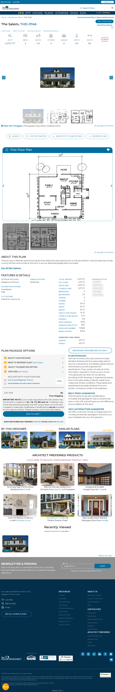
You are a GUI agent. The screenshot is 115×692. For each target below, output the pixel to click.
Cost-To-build (63, 611)
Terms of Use (91, 616)
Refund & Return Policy (94, 619)
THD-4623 (63, 447)
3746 (6, 551)
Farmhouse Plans (15, 17)
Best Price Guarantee (94, 595)
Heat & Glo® (91, 645)
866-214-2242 (6, 2)
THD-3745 (91, 447)
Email (5, 607)
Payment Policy (92, 629)
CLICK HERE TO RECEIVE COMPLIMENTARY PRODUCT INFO (57, 460)
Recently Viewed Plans (86, 17)
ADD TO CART (33, 414)
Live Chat (16, 2)
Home (3, 17)
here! (99, 571)
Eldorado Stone (92, 639)
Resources (64, 592)
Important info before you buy (90, 351)
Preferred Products (51, 31)
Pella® (89, 642)
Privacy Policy (91, 613)
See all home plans (16, 614)
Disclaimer (90, 626)
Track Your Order (64, 624)
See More (50, 430)
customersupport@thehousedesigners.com (27, 684)
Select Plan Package (17, 358)
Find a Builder (63, 605)
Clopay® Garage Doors (94, 636)
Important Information (95, 598)
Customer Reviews (93, 602)
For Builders (62, 598)
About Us (92, 592)
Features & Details (34, 31)
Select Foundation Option (20, 367)
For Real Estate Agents (66, 608)
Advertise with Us (64, 621)
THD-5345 (34, 447)
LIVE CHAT (37, 422)
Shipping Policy (92, 622)
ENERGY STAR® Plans (66, 618)
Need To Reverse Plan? (23, 362)
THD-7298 (5, 447)
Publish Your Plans (65, 615)
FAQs (89, 605)
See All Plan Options (11, 268)
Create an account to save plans (57, 531)
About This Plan (19, 31)
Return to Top (106, 556)
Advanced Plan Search (105, 17)
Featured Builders (64, 602)
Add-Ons (16, 371)
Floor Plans (5, 31)
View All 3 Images (11, 126)
